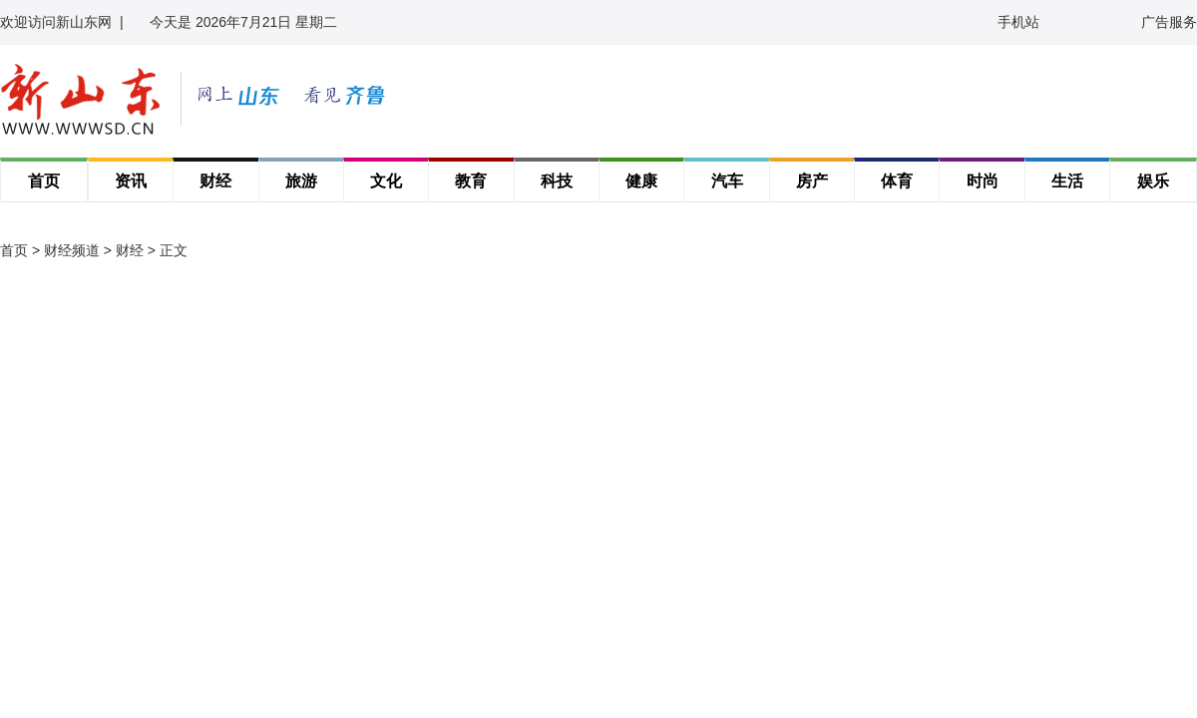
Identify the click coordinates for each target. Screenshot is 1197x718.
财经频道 (72, 250)
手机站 (1018, 22)
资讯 (131, 181)
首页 (44, 181)
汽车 (727, 181)
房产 (812, 181)
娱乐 (1153, 181)
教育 (471, 181)
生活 (1067, 181)
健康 (641, 181)
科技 (557, 181)
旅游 (301, 181)
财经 (215, 181)
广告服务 (1169, 22)
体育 (897, 181)
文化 (386, 181)
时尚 (982, 181)
